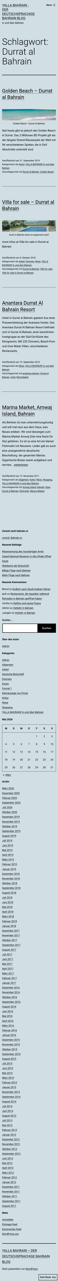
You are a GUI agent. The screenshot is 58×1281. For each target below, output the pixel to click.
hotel (13, 377)
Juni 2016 (7, 1011)
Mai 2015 (7, 1073)
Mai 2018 (7, 907)
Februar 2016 (9, 1030)
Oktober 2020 (9, 812)
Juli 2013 (7, 1120)
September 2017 (11, 945)
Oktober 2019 (9, 826)
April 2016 (7, 1020)
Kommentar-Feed (11, 1229)
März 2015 (8, 1077)
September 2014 (11, 1096)
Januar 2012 (9, 1182)
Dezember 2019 (11, 816)
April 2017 (7, 968)
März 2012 (8, 1172)
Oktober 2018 (9, 883)
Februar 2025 (9, 797)
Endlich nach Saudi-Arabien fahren (31, 589)
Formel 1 (7, 688)
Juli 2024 (7, 807)
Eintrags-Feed (9, 1224)
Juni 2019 (7, 845)
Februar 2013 (9, 1130)
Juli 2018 (7, 897)
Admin (5, 646)
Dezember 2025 (11, 793)
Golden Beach (47, 172)
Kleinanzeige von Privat (15, 693)
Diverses (30, 261)
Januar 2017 (9, 982)
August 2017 (9, 949)
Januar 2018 (9, 926)
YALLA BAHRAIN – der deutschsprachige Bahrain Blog (26, 1256)
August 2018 (9, 892)
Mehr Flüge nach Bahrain (16, 575)
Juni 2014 (7, 1110)
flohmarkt (24, 491)
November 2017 (11, 935)
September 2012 (11, 1153)
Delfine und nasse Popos (27, 603)
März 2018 (8, 916)
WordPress (32, 1268)
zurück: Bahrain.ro (12, 537)
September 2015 (11, 1054)
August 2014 (9, 1101)
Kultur (21, 164)
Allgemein (24, 479)
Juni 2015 (7, 1068)
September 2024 (11, 802)
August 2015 (9, 1058)
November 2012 (11, 1144)
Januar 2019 (9, 869)
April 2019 (7, 854)
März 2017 (8, 973)
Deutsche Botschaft (13, 674)
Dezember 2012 (11, 1139)
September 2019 (11, 831)
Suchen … (7, 620)
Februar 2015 (9, 1082)
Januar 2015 (9, 1087)
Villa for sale (46, 269)
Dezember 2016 (11, 987)
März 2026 (8, 788)
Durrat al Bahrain (31, 172)
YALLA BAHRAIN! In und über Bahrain (20, 483)
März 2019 (8, 859)
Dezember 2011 (11, 1186)
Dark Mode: (48, 1277)
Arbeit (22, 261)
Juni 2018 (7, 902)
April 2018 (7, 911)
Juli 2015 (7, 1063)
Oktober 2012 (9, 1149)
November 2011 (11, 1191)
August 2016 (9, 1006)
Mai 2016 (7, 1016)
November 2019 (11, 821)
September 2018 (11, 888)
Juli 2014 (7, 1106)
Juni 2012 (7, 1158)
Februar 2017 (9, 978)
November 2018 (11, 878)
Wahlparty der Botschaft (15, 565)
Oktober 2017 (9, 940)
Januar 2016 (9, 1035)
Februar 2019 (9, 864)
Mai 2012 (7, 1163)
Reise (38, 261)
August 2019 (9, 835)
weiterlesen (21, 464)
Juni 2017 (7, 959)
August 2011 (9, 1205)
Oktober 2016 (9, 997)
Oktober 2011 (9, 1196)
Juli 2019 (7, 840)
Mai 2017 (7, 963)
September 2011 (11, 1201)
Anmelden (7, 1219)
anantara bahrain (31, 373)
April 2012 (7, 1167)
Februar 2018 (9, 921)
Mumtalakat (22, 377)
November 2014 (11, 1091)
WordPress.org (10, 1233)
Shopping (47, 479)
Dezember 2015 (11, 1039)
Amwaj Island (29, 487)
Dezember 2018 (11, 873)
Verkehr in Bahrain (23, 608)
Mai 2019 (7, 850)
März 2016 (8, 1025)
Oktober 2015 (9, 1049)
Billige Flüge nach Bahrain (16, 570)
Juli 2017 (7, 954)
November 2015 (11, 1044)
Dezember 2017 (11, 930)
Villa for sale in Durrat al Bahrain (18, 273)
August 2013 (9, 1115)
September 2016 (11, 1001)
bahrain (40, 487)
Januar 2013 (9, 1134)
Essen (5, 683)
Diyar (47, 487)
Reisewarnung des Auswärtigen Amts (23, 551)
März (6, 774)
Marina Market (37, 491)
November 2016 (11, 992)
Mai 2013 (7, 1125)
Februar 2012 (9, 1177)
